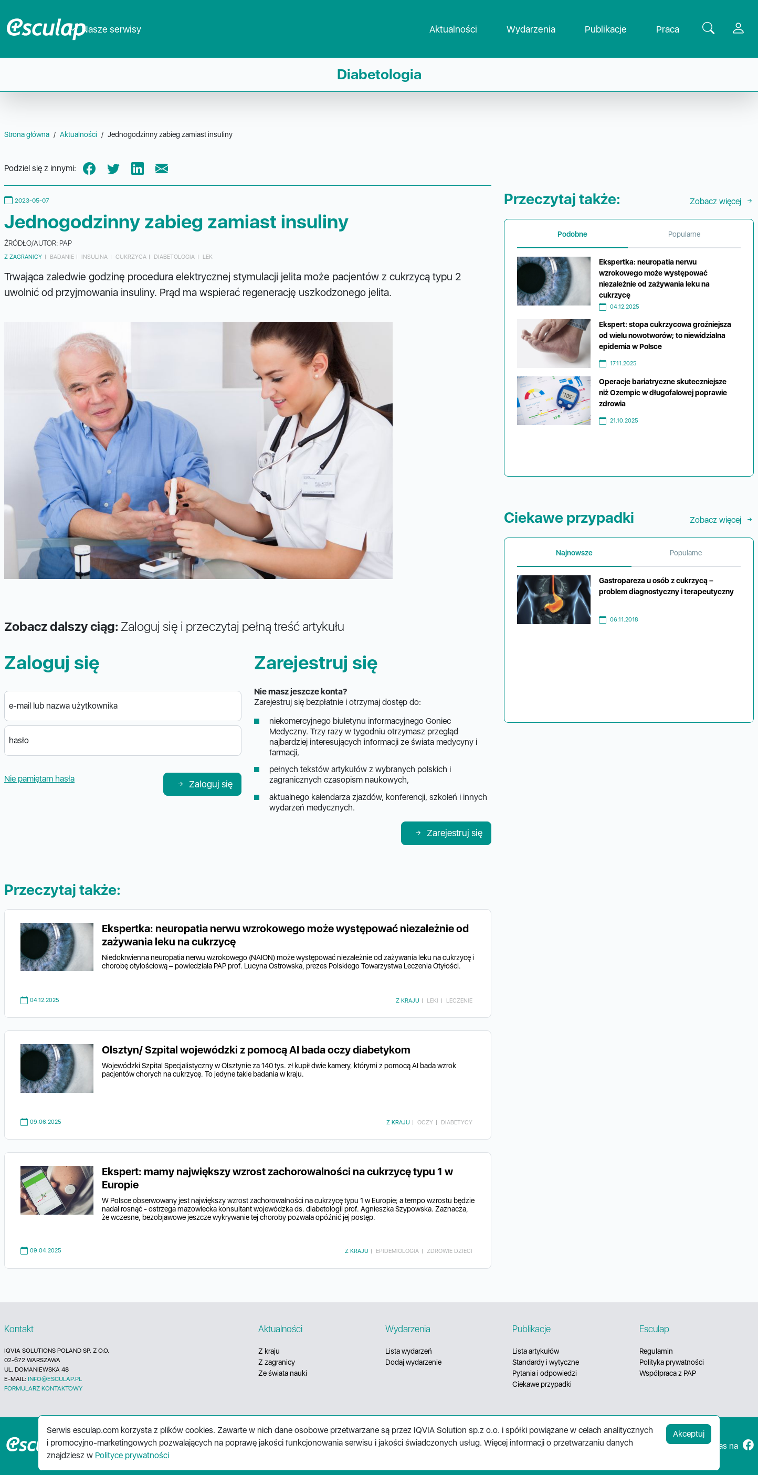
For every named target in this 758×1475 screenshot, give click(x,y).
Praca (676, 29)
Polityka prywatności (671, 1362)
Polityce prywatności (132, 1455)
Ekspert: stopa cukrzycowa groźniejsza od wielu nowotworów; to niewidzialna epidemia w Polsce (665, 335)
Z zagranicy (23, 256)
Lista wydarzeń (408, 1351)
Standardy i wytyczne (545, 1362)
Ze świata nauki (282, 1373)
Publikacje (614, 29)
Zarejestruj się (448, 832)
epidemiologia (397, 1251)
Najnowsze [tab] (574, 553)
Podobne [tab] (572, 234)
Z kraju (407, 1000)
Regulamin (656, 1351)
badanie (62, 256)
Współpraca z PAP (667, 1373)
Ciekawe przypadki (542, 1384)
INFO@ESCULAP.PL (55, 1379)
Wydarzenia (539, 29)
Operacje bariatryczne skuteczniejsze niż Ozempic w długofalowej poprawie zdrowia (663, 392)
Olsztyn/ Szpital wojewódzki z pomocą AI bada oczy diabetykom (256, 1050)
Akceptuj (688, 1434)
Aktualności (462, 29)
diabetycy (456, 1122)
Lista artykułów (535, 1351)
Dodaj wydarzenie (413, 1362)
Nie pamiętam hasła (39, 779)
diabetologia (174, 256)
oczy (425, 1122)
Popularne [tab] (684, 234)
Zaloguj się (204, 783)
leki (432, 1000)
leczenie (459, 1000)
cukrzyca (130, 256)
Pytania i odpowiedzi (544, 1373)
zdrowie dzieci (449, 1251)
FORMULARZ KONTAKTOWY (43, 1388)
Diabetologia (379, 74)
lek (208, 256)
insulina (94, 256)
